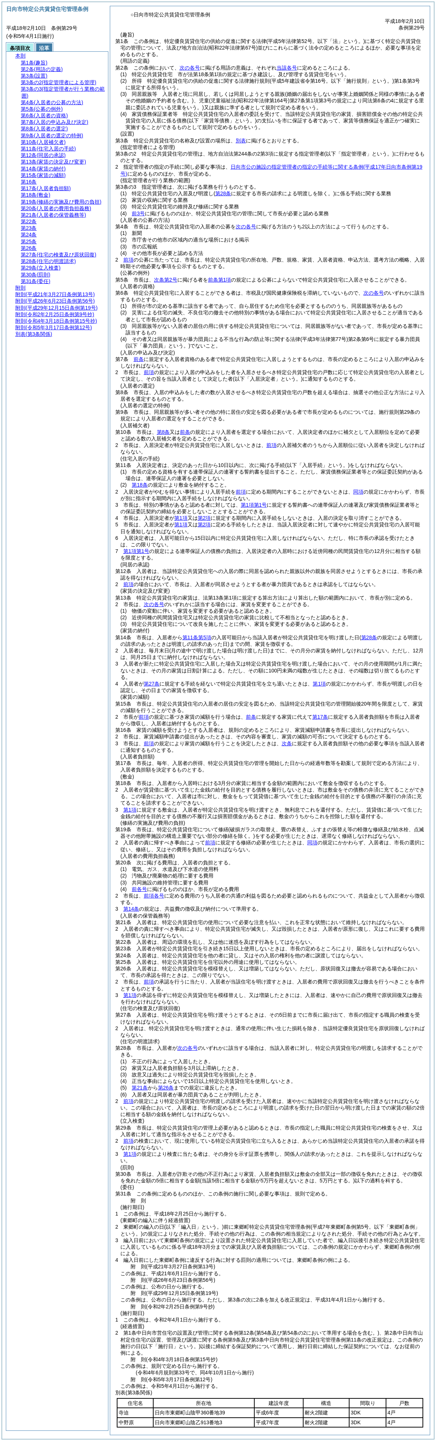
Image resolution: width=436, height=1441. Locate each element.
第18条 (140, 485)
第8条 (163, 432)
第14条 (131, 909)
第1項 (181, 518)
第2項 (204, 518)
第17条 (320, 717)
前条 (139, 359)
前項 (128, 260)
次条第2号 (165, 280)
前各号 (139, 889)
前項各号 (154, 896)
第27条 (152, 684)
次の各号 (190, 68)
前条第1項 (219, 280)
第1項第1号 (254, 505)
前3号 (138, 213)
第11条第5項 (196, 637)
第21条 (140, 1088)
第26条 (166, 1088)
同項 (358, 492)
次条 (287, 743)
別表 (241, 141)
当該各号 (287, 68)
